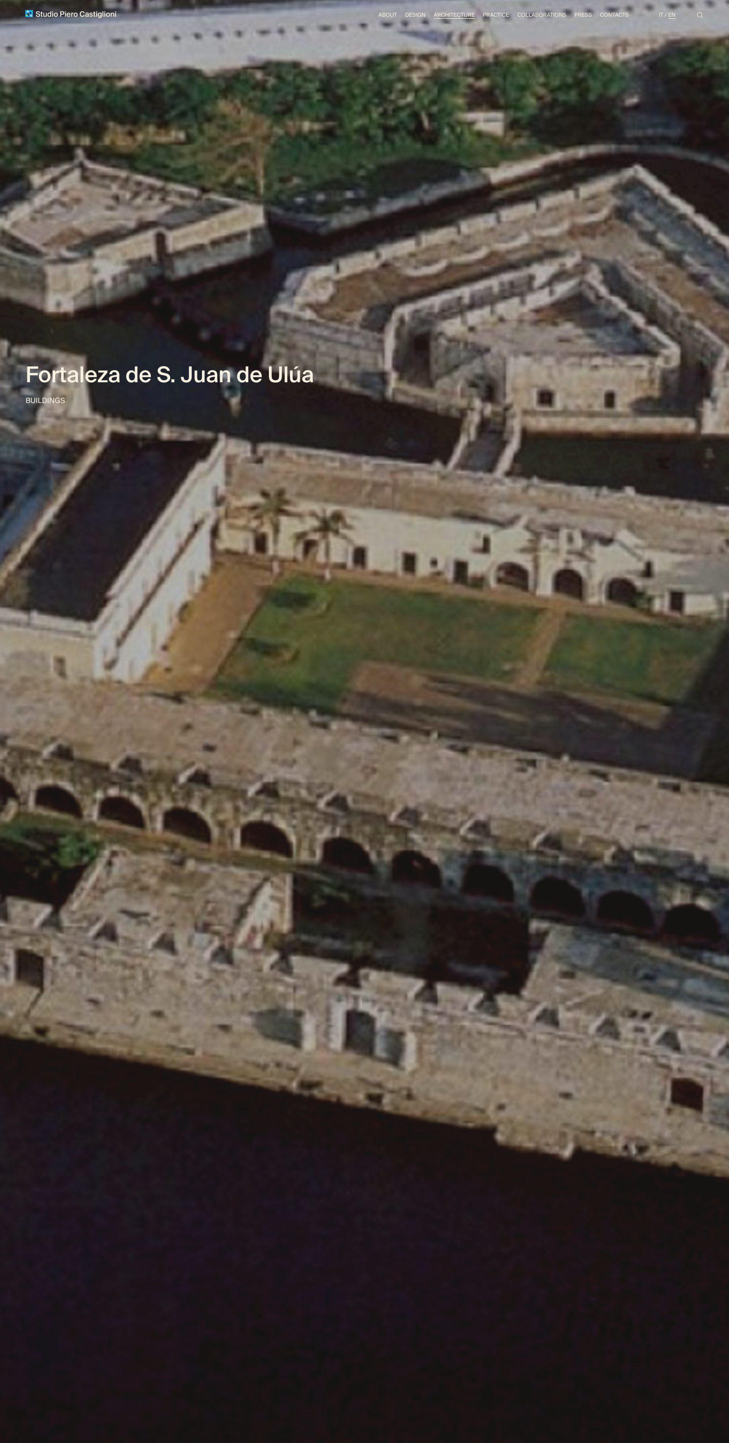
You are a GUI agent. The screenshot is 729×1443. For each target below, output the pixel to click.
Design (396, 16)
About (367, 16)
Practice (483, 16)
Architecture (438, 16)
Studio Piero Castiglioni (74, 16)
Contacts (610, 16)
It (659, 16)
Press (577, 16)
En (671, 16)
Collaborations (532, 16)
